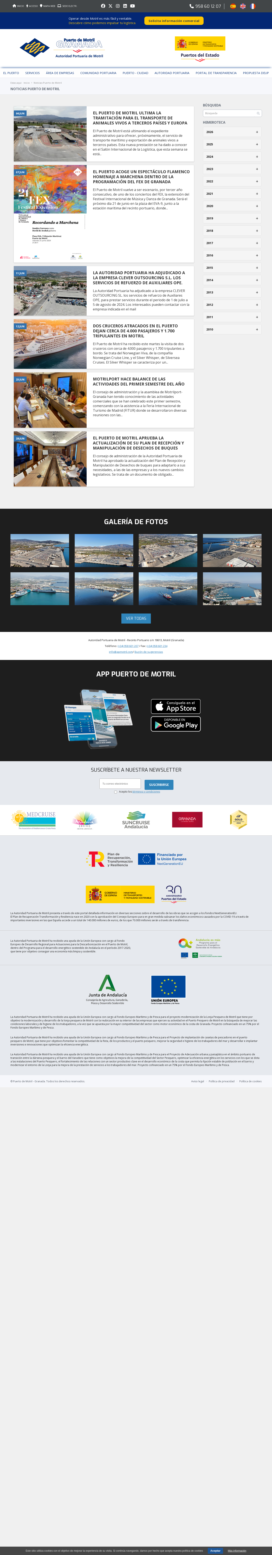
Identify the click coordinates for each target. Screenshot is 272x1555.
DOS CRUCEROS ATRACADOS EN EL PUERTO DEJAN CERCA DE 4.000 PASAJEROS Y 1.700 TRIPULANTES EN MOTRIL (135, 331)
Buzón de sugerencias (149, 652)
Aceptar (215, 1550)
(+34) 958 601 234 (156, 646)
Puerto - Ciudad (135, 73)
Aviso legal (197, 1081)
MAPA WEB (47, 6)
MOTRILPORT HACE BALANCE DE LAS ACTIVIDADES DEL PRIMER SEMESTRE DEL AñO (139, 381)
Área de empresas (60, 73)
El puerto (11, 73)
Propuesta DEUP (256, 73)
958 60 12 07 (208, 6)
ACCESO (32, 6)
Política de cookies (250, 1081)
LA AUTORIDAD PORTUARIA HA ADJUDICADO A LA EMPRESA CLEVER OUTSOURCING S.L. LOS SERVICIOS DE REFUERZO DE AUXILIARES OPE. (139, 278)
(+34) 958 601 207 (128, 646)
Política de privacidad (222, 1081)
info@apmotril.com (121, 652)
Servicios (32, 73)
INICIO (18, 6)
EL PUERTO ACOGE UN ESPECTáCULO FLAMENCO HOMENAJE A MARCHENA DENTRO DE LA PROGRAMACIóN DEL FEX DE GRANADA (141, 176)
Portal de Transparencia (216, 73)
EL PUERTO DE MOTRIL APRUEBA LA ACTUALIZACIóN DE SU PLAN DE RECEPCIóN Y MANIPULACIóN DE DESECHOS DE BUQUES (138, 443)
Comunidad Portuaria (98, 73)
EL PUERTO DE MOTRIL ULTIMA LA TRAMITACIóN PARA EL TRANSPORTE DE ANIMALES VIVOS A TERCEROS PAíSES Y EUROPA (140, 118)
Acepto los (139, 791)
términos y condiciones (146, 791)
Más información (237, 1550)
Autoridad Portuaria (172, 73)
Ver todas (136, 618)
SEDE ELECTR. (67, 6)
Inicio (27, 82)
